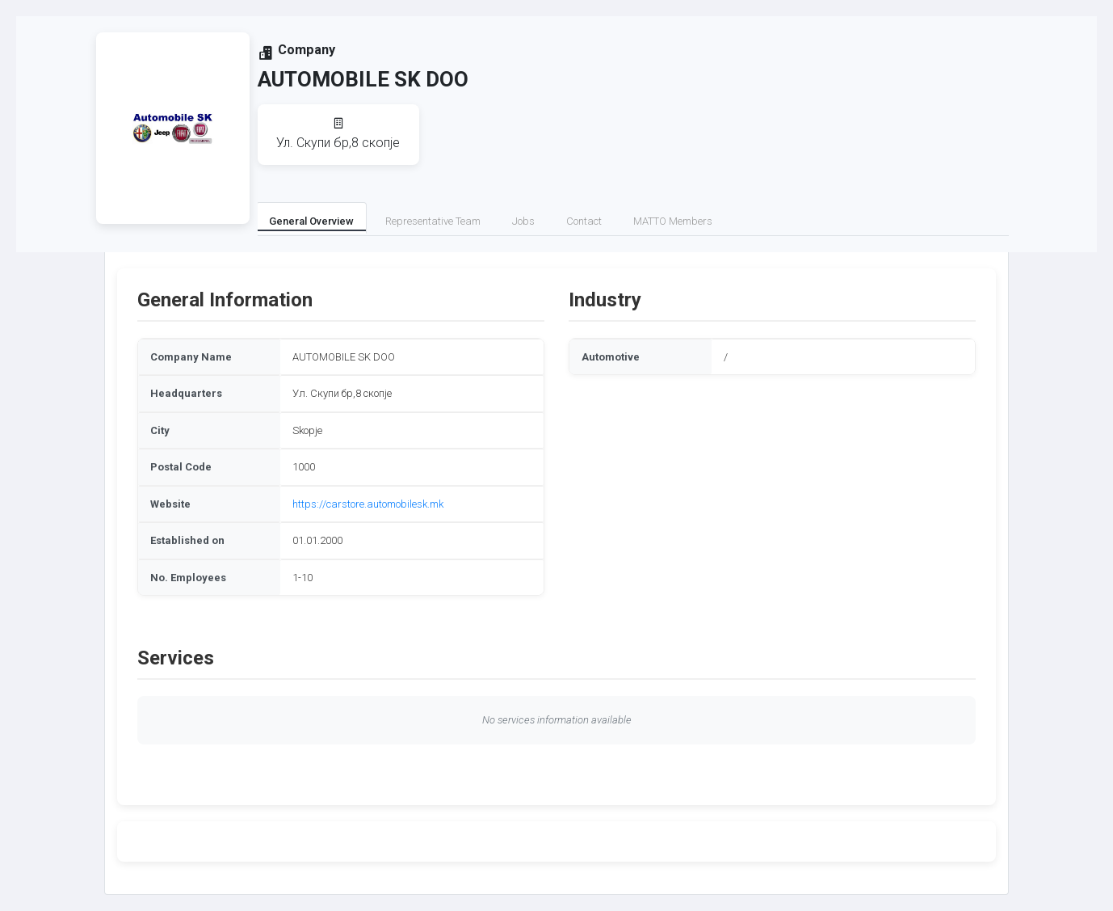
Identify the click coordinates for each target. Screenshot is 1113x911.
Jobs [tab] (523, 221)
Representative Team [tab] (433, 221)
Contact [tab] (584, 221)
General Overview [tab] (311, 221)
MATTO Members (672, 221)
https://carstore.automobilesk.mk (367, 504)
